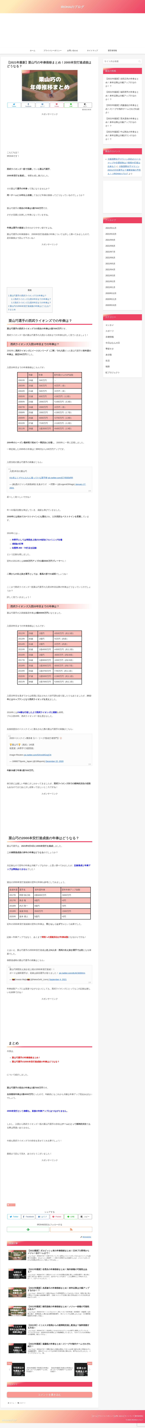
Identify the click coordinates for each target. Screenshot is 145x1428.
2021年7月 (110, 252)
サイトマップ (127, 1421)
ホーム (87, 1421)
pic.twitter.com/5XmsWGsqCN (37, 755)
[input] (122, 61)
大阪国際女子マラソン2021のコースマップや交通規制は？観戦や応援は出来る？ (124, 163)
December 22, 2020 (54, 761)
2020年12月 (111, 293)
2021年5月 (110, 264)
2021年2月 (110, 281)
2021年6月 (110, 258)
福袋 (108, 366)
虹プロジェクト (113, 372)
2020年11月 (111, 299)
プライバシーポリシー (100, 1421)
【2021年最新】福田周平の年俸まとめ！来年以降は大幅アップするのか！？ (122, 95)
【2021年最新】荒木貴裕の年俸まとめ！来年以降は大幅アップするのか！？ (122, 122)
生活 (108, 361)
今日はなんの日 (113, 343)
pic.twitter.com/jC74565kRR (60, 478)
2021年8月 (110, 246)
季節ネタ (110, 349)
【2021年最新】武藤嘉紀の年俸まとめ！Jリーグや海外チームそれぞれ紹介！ (122, 109)
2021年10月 (111, 234)
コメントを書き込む (49, 1399)
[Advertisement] (72, 30)
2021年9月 (110, 240)
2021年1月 (110, 287)
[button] (140, 61)
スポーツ (11, 1205)
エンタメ (110, 325)
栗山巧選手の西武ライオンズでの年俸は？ (27, 296)
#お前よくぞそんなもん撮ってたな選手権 (28, 478)
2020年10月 (111, 305)
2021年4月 (110, 269)
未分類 (109, 355)
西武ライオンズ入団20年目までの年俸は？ (31, 303)
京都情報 (110, 337)
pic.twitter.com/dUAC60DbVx (72, 973)
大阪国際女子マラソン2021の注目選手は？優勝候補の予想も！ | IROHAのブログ (124, 170)
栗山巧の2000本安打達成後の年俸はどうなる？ (29, 306)
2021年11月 (111, 228)
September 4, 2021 (57, 979)
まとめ (12, 309)
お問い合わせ (115, 1421)
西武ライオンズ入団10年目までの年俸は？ (31, 299)
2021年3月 (110, 275)
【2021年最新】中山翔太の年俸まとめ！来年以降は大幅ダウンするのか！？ (122, 135)
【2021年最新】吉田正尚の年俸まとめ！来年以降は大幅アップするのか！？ (122, 82)
